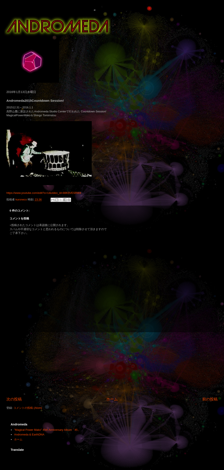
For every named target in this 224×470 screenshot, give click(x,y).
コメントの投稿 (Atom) (27, 407)
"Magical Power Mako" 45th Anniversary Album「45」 (47, 429)
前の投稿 (210, 399)
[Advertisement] (112, 364)
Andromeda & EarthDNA (29, 434)
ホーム (112, 399)
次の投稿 (14, 399)
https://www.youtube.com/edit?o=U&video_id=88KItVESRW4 (43, 192)
